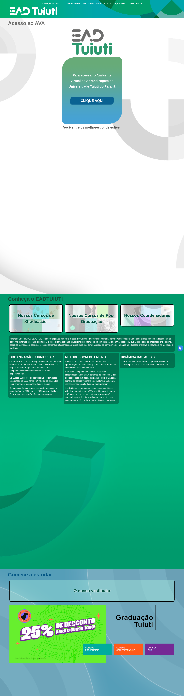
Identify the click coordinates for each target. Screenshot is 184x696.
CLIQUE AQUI (92, 101)
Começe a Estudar (72, 3)
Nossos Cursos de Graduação (36, 318)
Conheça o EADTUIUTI (52, 3)
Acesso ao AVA (135, 3)
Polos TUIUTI (102, 3)
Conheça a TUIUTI (118, 3)
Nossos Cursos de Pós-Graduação (91, 318)
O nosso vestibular (92, 590)
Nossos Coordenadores (147, 315)
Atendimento (88, 3)
